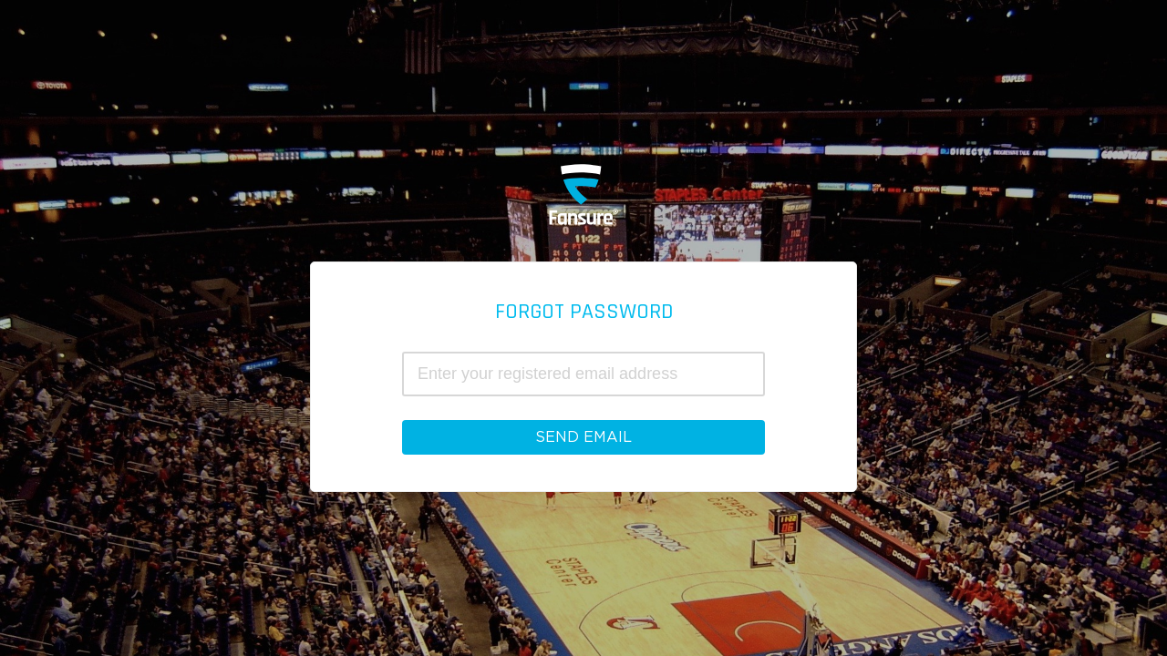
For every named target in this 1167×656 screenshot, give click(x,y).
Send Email (583, 437)
